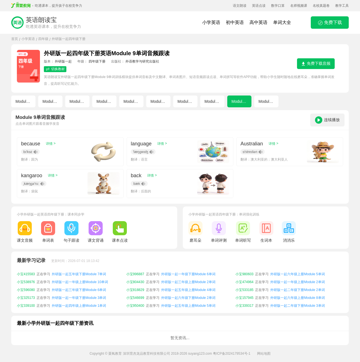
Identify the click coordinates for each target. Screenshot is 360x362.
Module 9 (239, 101)
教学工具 (342, 6)
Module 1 (23, 101)
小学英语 (211, 22)
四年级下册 (97, 61)
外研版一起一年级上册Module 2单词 (297, 288)
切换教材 (55, 69)
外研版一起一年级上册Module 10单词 (80, 288)
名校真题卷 (321, 6)
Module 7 (185, 101)
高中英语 (258, 22)
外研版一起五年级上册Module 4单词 (188, 295)
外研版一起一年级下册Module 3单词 (79, 303)
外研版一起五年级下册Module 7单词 (79, 280)
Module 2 (50, 101)
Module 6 (158, 101)
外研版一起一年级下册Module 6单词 (188, 280)
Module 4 (104, 101)
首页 (14, 39)
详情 (50, 143)
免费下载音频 (315, 63)
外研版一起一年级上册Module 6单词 (188, 272)
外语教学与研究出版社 (142, 61)
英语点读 (259, 6)
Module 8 (212, 101)
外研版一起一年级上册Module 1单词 (79, 272)
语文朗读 (239, 6)
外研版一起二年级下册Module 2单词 (297, 295)
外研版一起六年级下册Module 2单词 (188, 303)
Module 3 (77, 101)
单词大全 (282, 22)
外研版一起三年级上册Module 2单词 (188, 288)
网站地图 (264, 354)
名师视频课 (298, 6)
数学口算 (278, 6)
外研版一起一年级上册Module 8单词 (297, 272)
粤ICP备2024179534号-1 (231, 354)
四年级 (43, 39)
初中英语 (235, 22)
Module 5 (131, 101)
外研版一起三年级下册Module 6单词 (79, 295)
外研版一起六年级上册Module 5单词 (297, 280)
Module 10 (267, 101)
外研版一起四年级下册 (69, 39)
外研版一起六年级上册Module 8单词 (297, 303)
